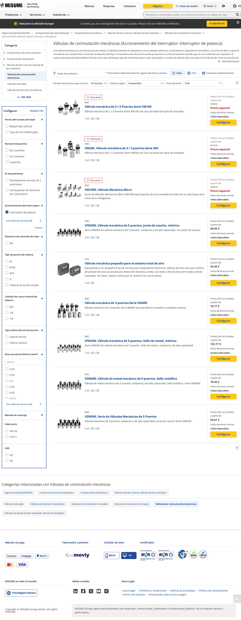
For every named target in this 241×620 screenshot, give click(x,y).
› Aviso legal (128, 590)
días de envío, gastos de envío (142, 73)
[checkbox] (24, 126)
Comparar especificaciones (220, 73)
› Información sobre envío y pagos (167, 594)
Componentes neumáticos (88, 33)
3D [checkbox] (11, 460)
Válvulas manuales (16, 83)
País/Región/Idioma (24, 592)
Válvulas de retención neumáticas (24, 90)
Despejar (39, 227)
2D (92, 118)
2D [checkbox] (11, 455)
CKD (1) (13, 436)
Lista (179, 73)
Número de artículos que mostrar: (70, 83)
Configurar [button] (223, 122)
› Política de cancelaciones (213, 590)
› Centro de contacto (133, 594)
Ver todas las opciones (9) (19, 404)
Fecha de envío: (174, 83)
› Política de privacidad (182, 590)
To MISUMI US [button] (216, 23)
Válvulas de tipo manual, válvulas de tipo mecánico (133, 33)
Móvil (110, 556)
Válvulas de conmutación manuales (89, 503)
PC (127, 556)
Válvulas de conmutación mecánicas (182, 33)
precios (163, 73)
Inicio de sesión (186, 6)
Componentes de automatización (52, 33)
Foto (194, 73)
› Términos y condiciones (152, 590)
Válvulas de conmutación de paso (131, 503)
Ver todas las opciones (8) (19, 220)
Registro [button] (158, 6)
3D (97, 118)
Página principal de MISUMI (16, 33)
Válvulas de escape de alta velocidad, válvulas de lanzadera (34, 513)
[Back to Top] (237, 598)
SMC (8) (13, 431)
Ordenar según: (118, 83)
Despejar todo (36, 110)
